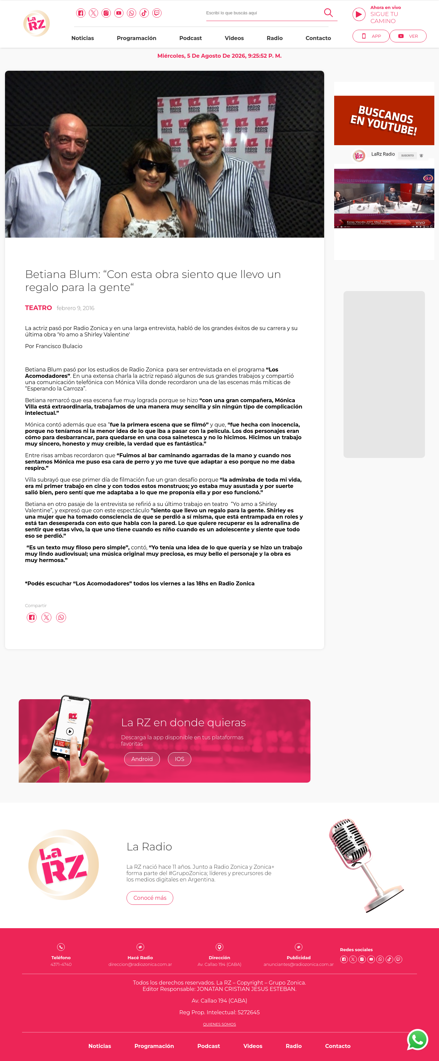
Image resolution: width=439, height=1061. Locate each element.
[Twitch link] (157, 13)
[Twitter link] (93, 13)
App (371, 36)
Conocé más (150, 898)
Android (142, 759)
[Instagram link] (106, 13)
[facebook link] (80, 13)
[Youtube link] (119, 13)
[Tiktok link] (144, 13)
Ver (408, 36)
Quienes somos (219, 1024)
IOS (179, 759)
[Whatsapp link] (131, 13)
